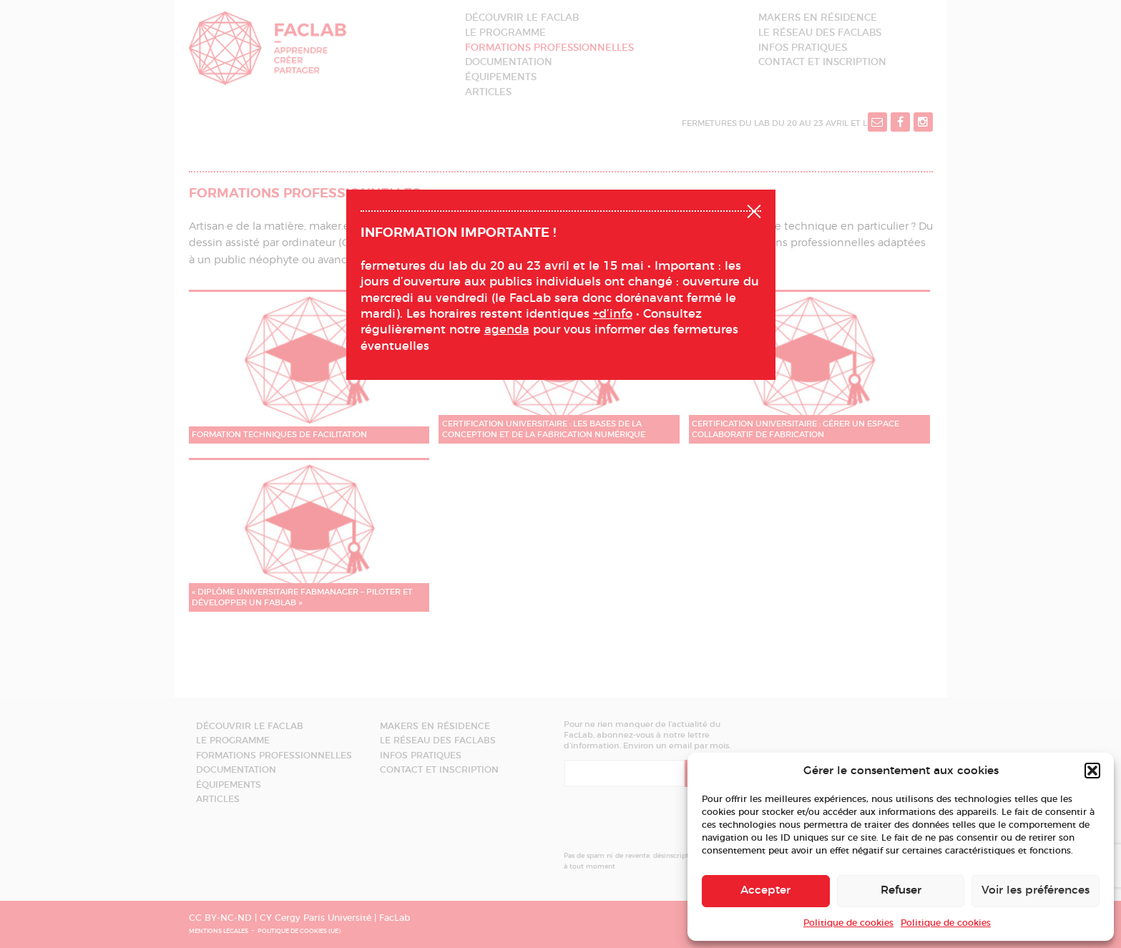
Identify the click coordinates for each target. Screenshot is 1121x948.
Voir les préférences (1036, 890)
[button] (1092, 770)
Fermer (754, 209)
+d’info (612, 314)
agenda (506, 330)
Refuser (901, 890)
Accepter (765, 890)
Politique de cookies (848, 923)
